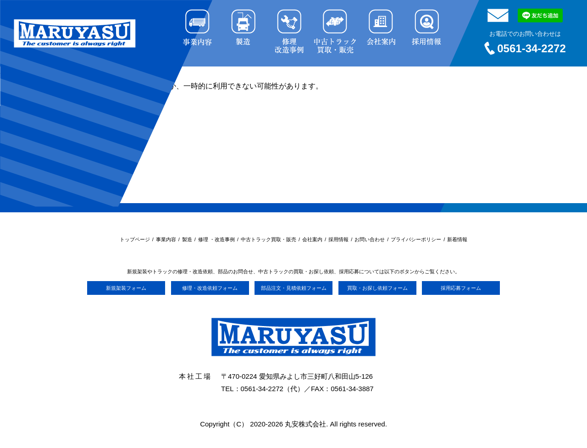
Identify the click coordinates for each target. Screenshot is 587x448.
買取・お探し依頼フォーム (377, 288)
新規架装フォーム (126, 288)
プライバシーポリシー (416, 239)
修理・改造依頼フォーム (210, 288)
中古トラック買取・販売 (268, 239)
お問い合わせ (369, 239)
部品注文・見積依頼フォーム (294, 288)
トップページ (135, 239)
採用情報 (338, 239)
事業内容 (166, 239)
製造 (187, 239)
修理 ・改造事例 (216, 239)
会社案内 (312, 239)
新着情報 (457, 239)
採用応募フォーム (461, 288)
